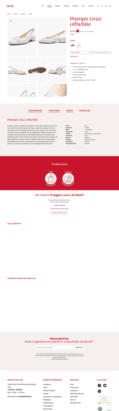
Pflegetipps (47, 400)
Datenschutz (74, 388)
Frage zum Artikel (59, 212)
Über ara (73, 400)
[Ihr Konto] (106, 6)
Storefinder (74, 397)
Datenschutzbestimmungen (59, 357)
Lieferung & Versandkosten (52, 397)
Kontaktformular (25, 397)
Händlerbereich (75, 403)
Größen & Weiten (49, 391)
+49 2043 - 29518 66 (59, 205)
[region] (37, 57)
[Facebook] (99, 385)
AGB (71, 384)
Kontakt (46, 394)
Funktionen (47, 384)
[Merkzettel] (101, 6)
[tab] (35, 111)
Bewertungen (47, 409)
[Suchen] (97, 6)
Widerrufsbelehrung (77, 394)
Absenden (79, 347)
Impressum (74, 391)
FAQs (45, 388)
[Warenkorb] (110, 6)
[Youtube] (104, 385)
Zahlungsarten (48, 406)
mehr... (109, 404)
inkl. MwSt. (72, 34)
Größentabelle (73, 56)
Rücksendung (48, 403)
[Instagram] (99, 391)
